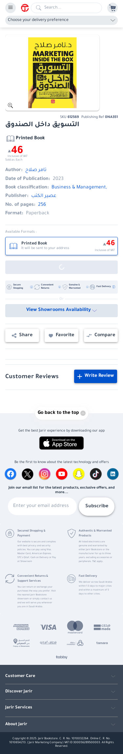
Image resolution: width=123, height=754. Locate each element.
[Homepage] (26, 8)
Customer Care (20, 676)
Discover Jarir (18, 691)
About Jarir (16, 724)
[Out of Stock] (61, 267)
